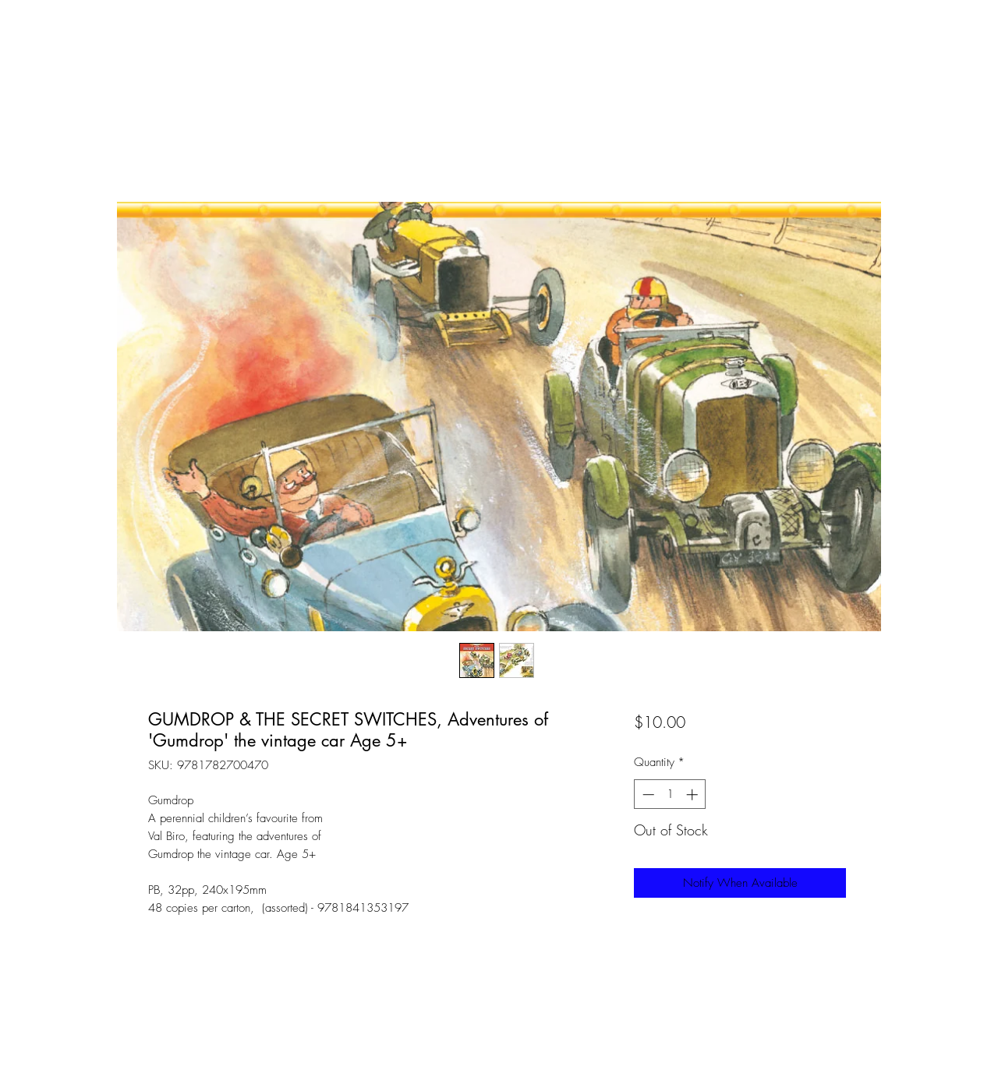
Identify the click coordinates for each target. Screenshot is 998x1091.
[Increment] (693, 794)
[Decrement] (646, 794)
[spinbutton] (670, 794)
